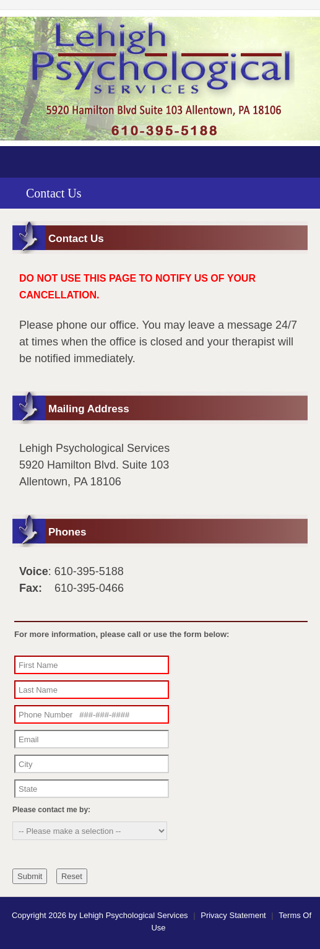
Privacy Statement (233, 915)
